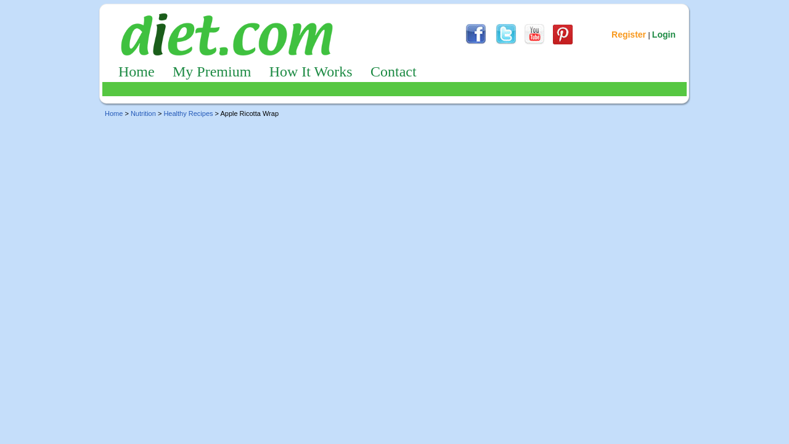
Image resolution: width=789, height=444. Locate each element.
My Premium (212, 72)
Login (664, 34)
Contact (393, 72)
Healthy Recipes (188, 113)
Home (136, 72)
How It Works (311, 72)
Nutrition (143, 113)
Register (628, 34)
